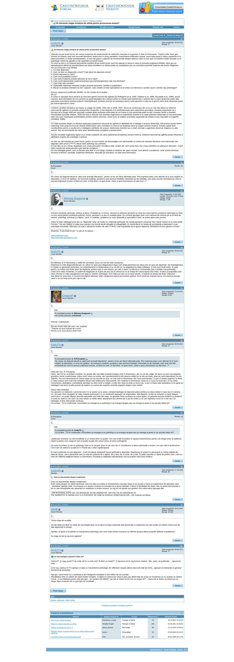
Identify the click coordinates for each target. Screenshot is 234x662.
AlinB (54, 509)
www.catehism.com (59, 235)
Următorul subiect (124, 605)
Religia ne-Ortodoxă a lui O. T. (62, 627)
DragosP (67, 295)
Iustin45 (56, 470)
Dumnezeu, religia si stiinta (61, 620)
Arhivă (180, 650)
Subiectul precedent (110, 605)
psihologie (60, 600)
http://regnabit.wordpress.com (64, 237)
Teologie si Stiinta (95, 21)
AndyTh (56, 43)
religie (67, 600)
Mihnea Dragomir (74, 198)
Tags (52, 597)
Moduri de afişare (174, 35)
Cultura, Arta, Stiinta (80, 21)
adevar (53, 600)
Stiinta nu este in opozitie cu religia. (64, 624)
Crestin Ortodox (170, 650)
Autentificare (81, 27)
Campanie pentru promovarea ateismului (66, 637)
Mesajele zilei (158, 27)
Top (185, 650)
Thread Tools (158, 35)
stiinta (72, 600)
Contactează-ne (156, 650)
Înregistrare (60, 27)
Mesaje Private (134, 27)
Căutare (176, 27)
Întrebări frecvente (107, 27)
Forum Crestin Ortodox (62, 21)
